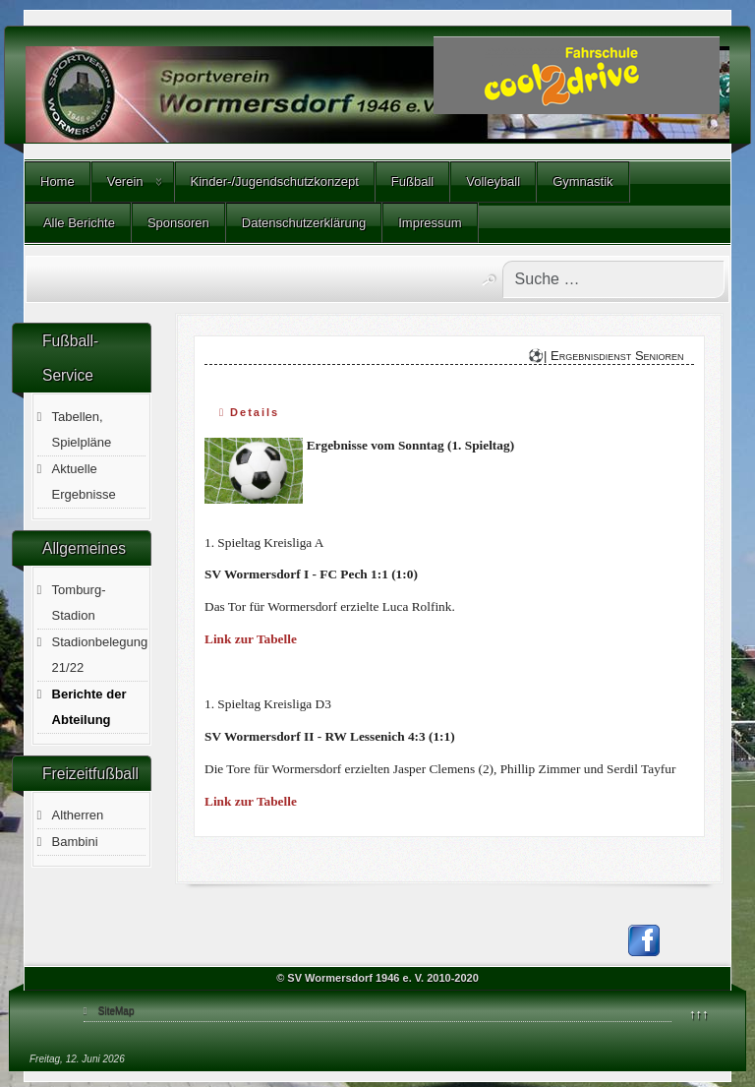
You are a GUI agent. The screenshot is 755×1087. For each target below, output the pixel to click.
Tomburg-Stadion (79, 602)
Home (57, 181)
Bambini (75, 841)
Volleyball (493, 181)
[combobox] (613, 279)
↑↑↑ (699, 1013)
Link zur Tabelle (250, 639)
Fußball (412, 181)
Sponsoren (178, 222)
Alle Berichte (77, 222)
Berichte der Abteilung (89, 707)
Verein (125, 181)
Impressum (429, 222)
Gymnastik (582, 181)
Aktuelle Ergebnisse (84, 481)
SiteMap (116, 1010)
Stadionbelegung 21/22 (100, 654)
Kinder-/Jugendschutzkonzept (275, 181)
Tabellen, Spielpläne (82, 429)
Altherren (78, 815)
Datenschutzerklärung (304, 222)
